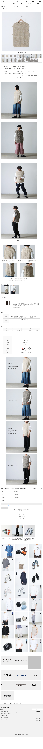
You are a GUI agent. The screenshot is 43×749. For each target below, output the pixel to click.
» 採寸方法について (21, 510)
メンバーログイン (15, 712)
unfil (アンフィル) (4, 8)
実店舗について (38, 715)
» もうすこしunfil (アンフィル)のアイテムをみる (21, 509)
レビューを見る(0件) (22, 518)
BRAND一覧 (3, 6)
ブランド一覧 (38, 718)
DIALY (27, 6)
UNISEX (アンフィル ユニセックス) (15, 703)
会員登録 (14, 714)
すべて (2, 3)
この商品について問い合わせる (22, 514)
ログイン (16, 1)
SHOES (29, 3)
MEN (21, 3)
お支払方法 (14, 723)
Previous (2, 37)
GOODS (38, 3)
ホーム (2, 703)
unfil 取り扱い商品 (16, 307)
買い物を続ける (22, 513)
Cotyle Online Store (18, 734)
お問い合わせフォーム (4, 719)
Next (40, 37)
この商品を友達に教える (22, 516)
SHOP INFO (16, 6)
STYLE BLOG (37, 6)
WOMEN (13, 3)
